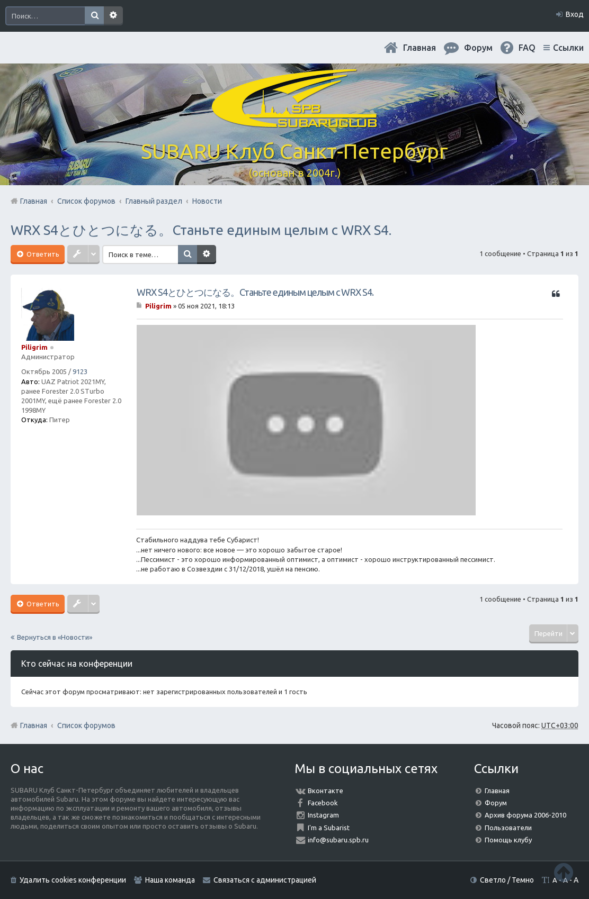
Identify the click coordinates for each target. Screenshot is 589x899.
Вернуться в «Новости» (54, 637)
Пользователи (508, 827)
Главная (419, 47)
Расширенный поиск (113, 15)
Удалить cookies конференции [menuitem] (73, 880)
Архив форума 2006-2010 (525, 815)
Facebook (323, 802)
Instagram (323, 815)
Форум (496, 802)
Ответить (42, 254)
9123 (80, 371)
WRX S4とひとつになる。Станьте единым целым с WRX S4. (201, 230)
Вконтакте (325, 790)
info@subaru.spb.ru (338, 839)
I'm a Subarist (329, 827)
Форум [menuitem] (478, 47)
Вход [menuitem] (575, 14)
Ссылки (568, 47)
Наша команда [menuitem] (170, 880)
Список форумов (86, 725)
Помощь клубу (508, 839)
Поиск (94, 15)
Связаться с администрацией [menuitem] (264, 880)
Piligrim (34, 347)
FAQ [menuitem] (527, 47)
